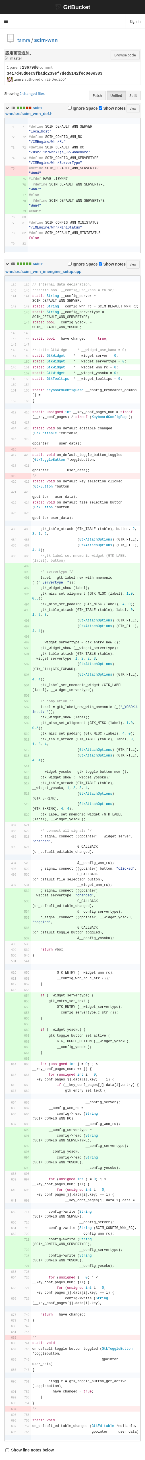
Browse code (125, 55)
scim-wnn (46, 40)
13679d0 (30, 67)
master (16, 58)
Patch (97, 95)
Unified (116, 95)
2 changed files (32, 93)
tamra (23, 40)
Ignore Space (83, 108)
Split (133, 95)
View (133, 108)
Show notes (112, 108)
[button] (6, 21)
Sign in (135, 21)
